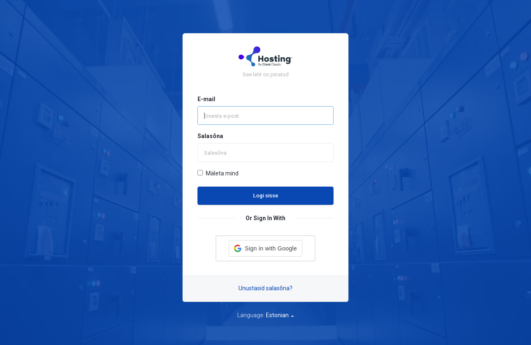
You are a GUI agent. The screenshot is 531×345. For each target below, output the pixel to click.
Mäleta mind (218, 173)
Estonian (280, 315)
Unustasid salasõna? (265, 288)
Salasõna (210, 136)
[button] (265, 248)
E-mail (206, 99)
